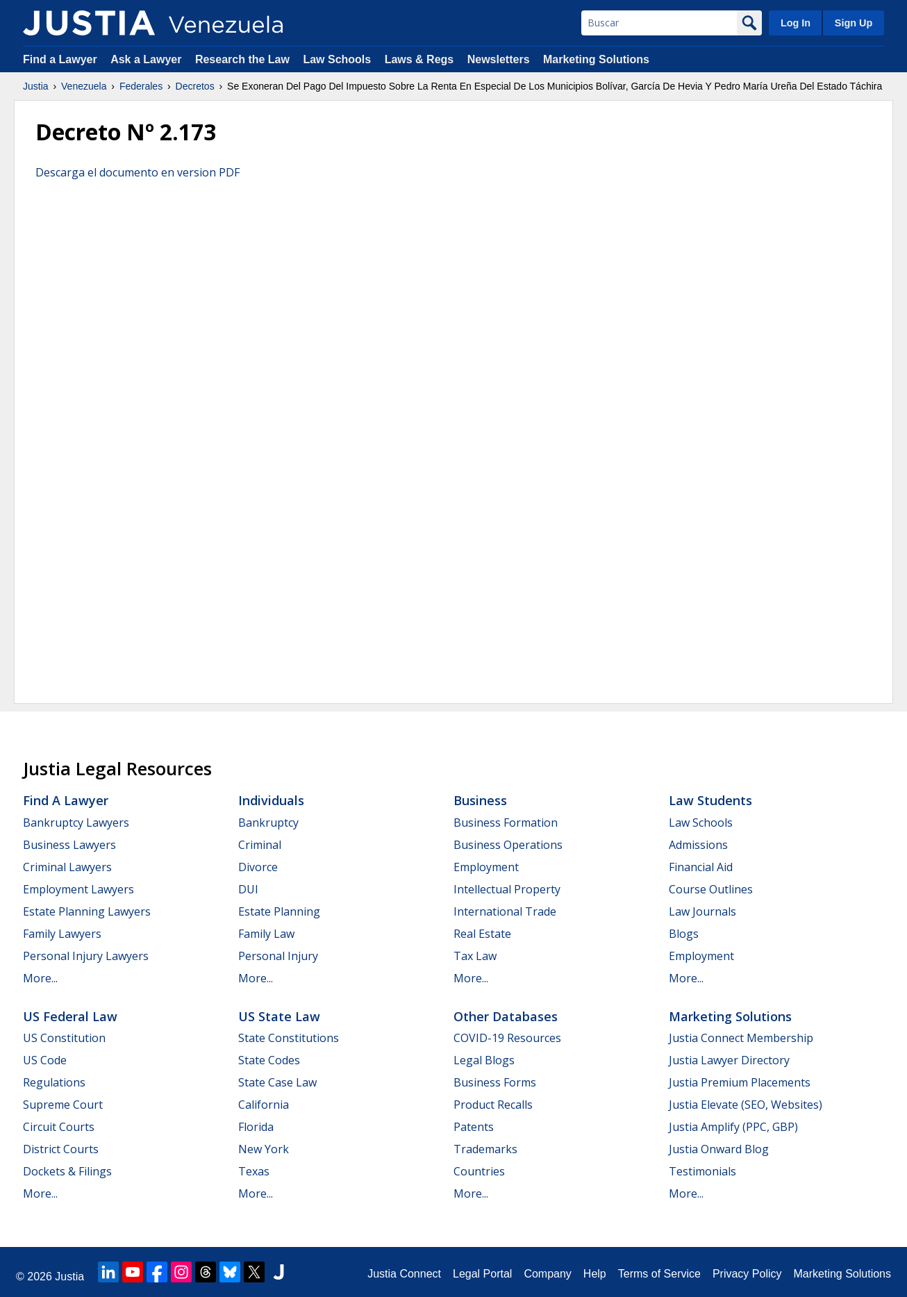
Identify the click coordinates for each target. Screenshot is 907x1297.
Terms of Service (659, 1274)
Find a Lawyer (60, 59)
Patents (474, 1126)
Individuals (271, 800)
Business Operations (508, 844)
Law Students (710, 800)
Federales (141, 86)
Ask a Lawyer (147, 59)
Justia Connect (404, 1274)
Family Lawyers (62, 933)
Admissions (698, 844)
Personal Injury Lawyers (86, 956)
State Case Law (277, 1082)
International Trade (505, 911)
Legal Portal (482, 1274)
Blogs (684, 933)
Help (594, 1274)
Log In (795, 22)
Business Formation (506, 822)
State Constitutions (288, 1038)
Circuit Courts (58, 1126)
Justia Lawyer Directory (729, 1060)
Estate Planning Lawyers (87, 911)
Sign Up (853, 22)
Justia (36, 86)
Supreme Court (63, 1104)
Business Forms (495, 1082)
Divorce (258, 867)
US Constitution (64, 1038)
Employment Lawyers (78, 889)
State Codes (269, 1060)
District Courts (61, 1149)
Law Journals (702, 911)
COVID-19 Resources (507, 1038)
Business (480, 800)
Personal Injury (278, 956)
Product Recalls (493, 1104)
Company (547, 1274)
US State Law (279, 1016)
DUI (248, 889)
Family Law (266, 933)
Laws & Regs (419, 59)
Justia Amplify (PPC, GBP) (733, 1126)
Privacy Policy (747, 1274)
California (263, 1104)
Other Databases (506, 1016)
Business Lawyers (69, 844)
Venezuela (83, 86)
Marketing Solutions (596, 59)
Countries (479, 1171)
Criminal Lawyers (67, 867)
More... (40, 978)
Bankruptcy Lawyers (76, 822)
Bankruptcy (268, 822)
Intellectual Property (507, 889)
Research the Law (242, 59)
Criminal (259, 844)
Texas (253, 1171)
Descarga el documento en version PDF (137, 172)
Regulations (54, 1082)
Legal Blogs (484, 1060)
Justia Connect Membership (741, 1038)
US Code (45, 1060)
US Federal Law (70, 1016)
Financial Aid (701, 867)
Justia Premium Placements (739, 1082)
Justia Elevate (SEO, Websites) (745, 1104)
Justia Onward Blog (719, 1149)
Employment (486, 867)
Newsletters (498, 59)
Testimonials (702, 1171)
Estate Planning (279, 911)
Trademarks (485, 1149)
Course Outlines (711, 889)
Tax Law (475, 956)
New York (263, 1149)
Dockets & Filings (67, 1171)
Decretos (195, 86)
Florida (256, 1126)
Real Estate (482, 933)
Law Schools (337, 59)
